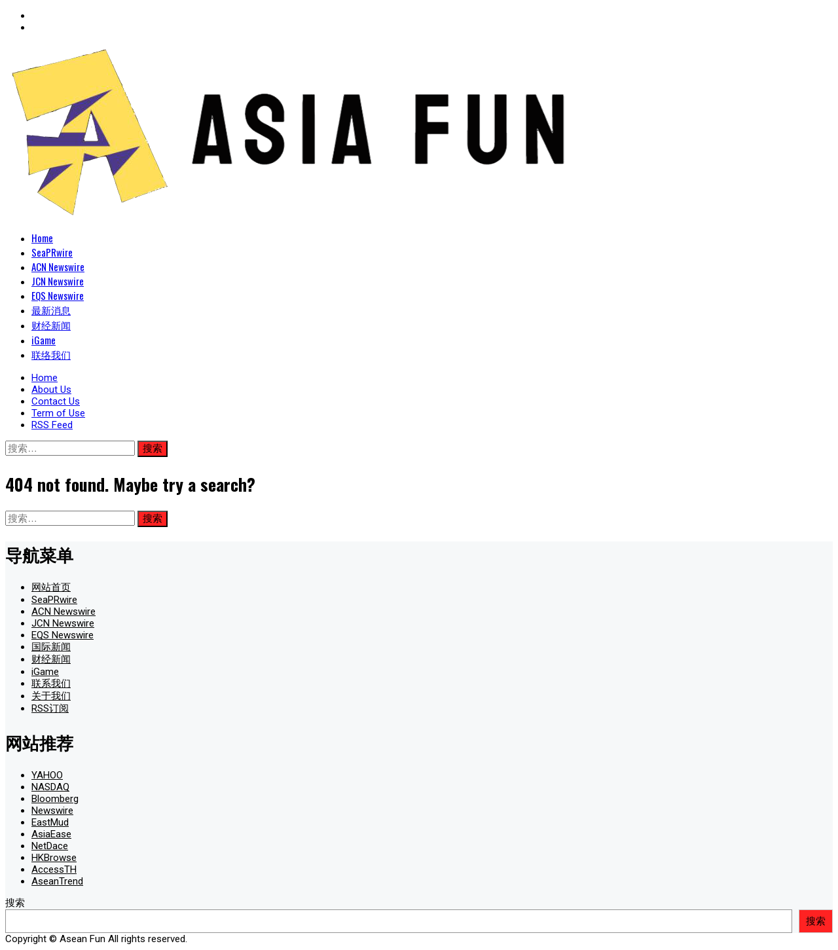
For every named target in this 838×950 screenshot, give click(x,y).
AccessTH (54, 869)
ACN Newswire (57, 266)
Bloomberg (55, 799)
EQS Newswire (57, 295)
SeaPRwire (52, 252)
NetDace (49, 846)
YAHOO (47, 775)
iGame (43, 340)
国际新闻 (51, 647)
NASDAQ (50, 787)
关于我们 (51, 696)
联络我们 (51, 354)
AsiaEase (51, 834)
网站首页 (51, 587)
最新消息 (51, 309)
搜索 (15, 903)
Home (42, 237)
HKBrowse (54, 858)
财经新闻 (51, 325)
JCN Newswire (57, 281)
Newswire (52, 810)
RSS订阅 (50, 708)
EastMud (50, 822)
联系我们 (51, 683)
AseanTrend (57, 881)
